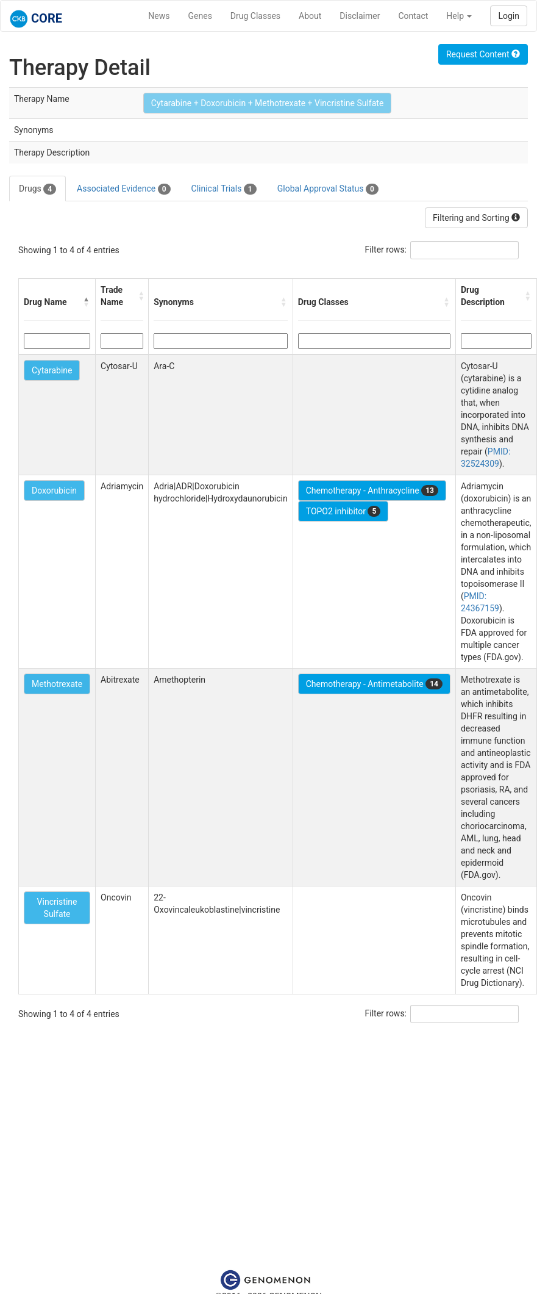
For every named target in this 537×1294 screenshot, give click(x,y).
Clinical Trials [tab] (224, 189)
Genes (200, 16)
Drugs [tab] (37, 189)
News (158, 16)
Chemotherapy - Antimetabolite (374, 683)
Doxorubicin (54, 490)
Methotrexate (57, 684)
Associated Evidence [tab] (123, 189)
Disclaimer (360, 16)
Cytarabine (52, 370)
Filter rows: (386, 249)
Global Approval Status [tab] (328, 189)
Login (508, 16)
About (310, 16)
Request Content (483, 54)
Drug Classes (255, 16)
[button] (86, 302)
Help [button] (459, 16)
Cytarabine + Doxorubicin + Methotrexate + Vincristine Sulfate (267, 103)
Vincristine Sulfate (57, 908)
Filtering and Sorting (476, 218)
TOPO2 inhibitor (343, 511)
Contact (413, 16)
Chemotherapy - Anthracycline (372, 490)
